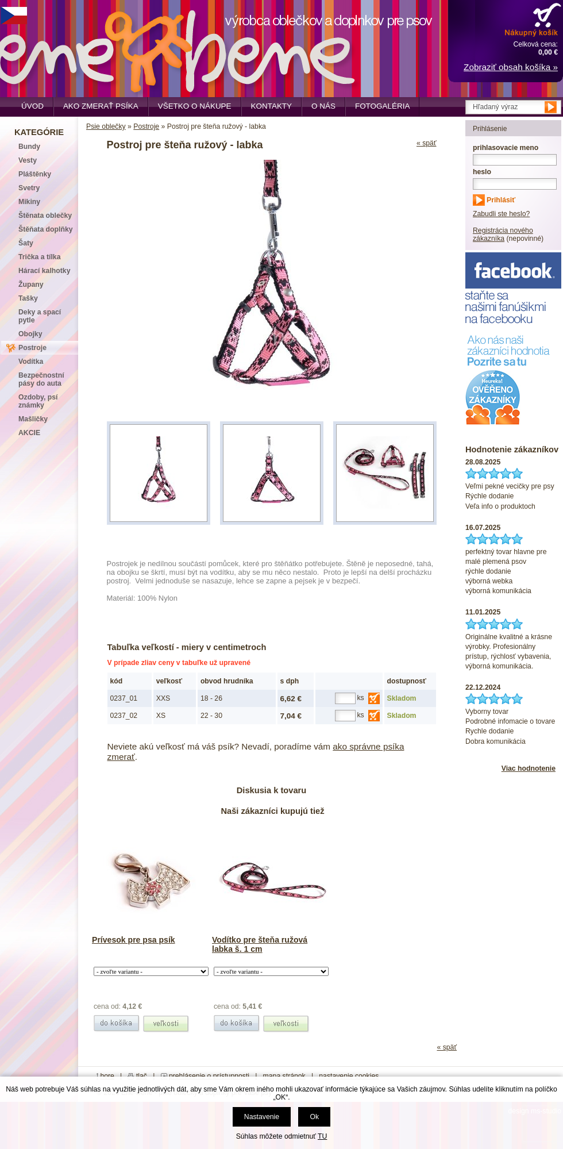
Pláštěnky (34, 174)
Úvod (32, 106)
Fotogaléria (382, 106)
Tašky (28, 298)
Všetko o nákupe (195, 106)
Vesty (27, 160)
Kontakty (271, 106)
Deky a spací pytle (39, 316)
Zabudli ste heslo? (501, 214)
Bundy (29, 147)
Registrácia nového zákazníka (503, 234)
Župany (31, 284)
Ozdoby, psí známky (37, 401)
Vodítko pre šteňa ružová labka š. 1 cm (259, 944)
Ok (314, 1117)
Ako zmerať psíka (100, 106)
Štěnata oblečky (45, 216)
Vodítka (30, 362)
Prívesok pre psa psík (133, 939)
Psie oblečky (106, 126)
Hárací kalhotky (44, 271)
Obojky (30, 334)
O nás (323, 106)
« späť (427, 143)
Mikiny (29, 202)
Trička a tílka (39, 257)
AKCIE (29, 433)
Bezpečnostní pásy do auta (41, 379)
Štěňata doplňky (45, 229)
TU (322, 1136)
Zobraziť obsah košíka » (511, 67)
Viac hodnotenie (529, 768)
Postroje (146, 126)
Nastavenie (261, 1117)
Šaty (25, 243)
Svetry (29, 188)
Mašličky (33, 419)
